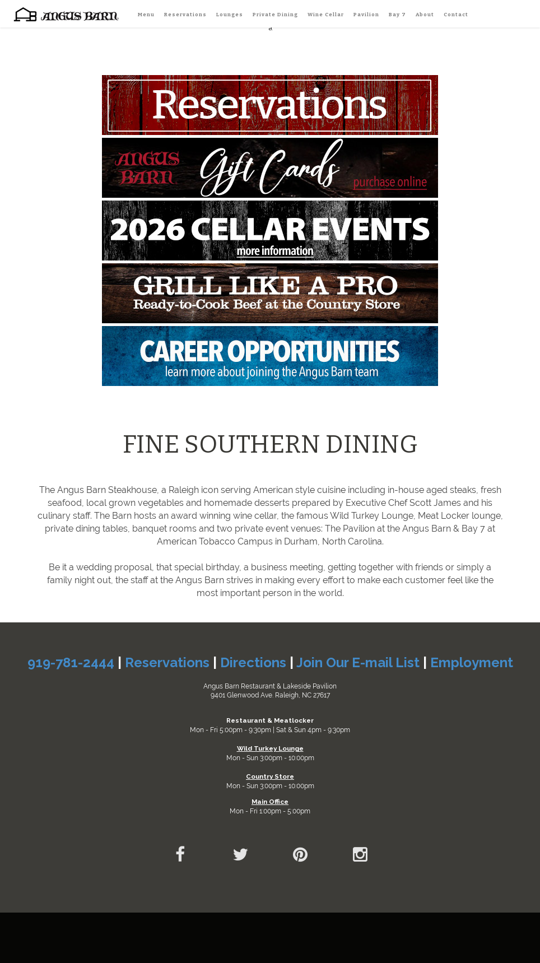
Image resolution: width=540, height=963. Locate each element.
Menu (146, 14)
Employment (471, 662)
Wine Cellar (326, 14)
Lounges (229, 14)
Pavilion (366, 14)
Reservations (185, 14)
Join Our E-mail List (358, 662)
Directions (253, 662)
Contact (456, 14)
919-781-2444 (70, 662)
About (425, 14)
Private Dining (275, 14)
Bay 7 (397, 14)
